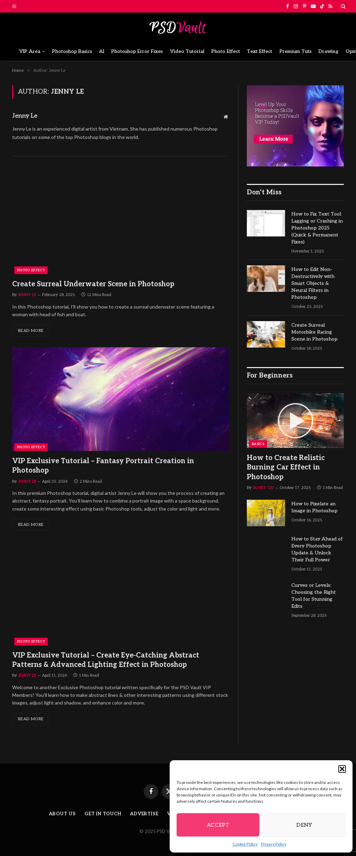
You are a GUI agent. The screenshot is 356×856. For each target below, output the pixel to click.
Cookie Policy (245, 844)
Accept (218, 825)
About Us (62, 814)
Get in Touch (102, 814)
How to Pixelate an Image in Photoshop (314, 507)
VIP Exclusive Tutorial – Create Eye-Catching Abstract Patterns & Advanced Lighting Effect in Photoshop (105, 660)
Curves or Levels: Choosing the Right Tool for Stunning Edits (313, 595)
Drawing (328, 51)
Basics (258, 444)
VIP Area (29, 51)
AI (101, 51)
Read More (30, 330)
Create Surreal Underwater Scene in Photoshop (93, 284)
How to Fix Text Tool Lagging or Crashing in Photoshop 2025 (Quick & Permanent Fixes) (317, 228)
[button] (342, 768)
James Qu (263, 487)
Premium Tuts (296, 51)
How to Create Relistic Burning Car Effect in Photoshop (286, 467)
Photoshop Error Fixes (137, 51)
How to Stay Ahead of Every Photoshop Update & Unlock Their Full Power (317, 549)
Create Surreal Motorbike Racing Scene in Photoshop (314, 332)
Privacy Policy (273, 844)
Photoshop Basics (72, 51)
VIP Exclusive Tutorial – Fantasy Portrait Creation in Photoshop (103, 466)
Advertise (144, 814)
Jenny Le (24, 115)
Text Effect (259, 51)
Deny (304, 825)
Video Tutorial (187, 51)
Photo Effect (225, 51)
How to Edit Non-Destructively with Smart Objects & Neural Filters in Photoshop (312, 283)
